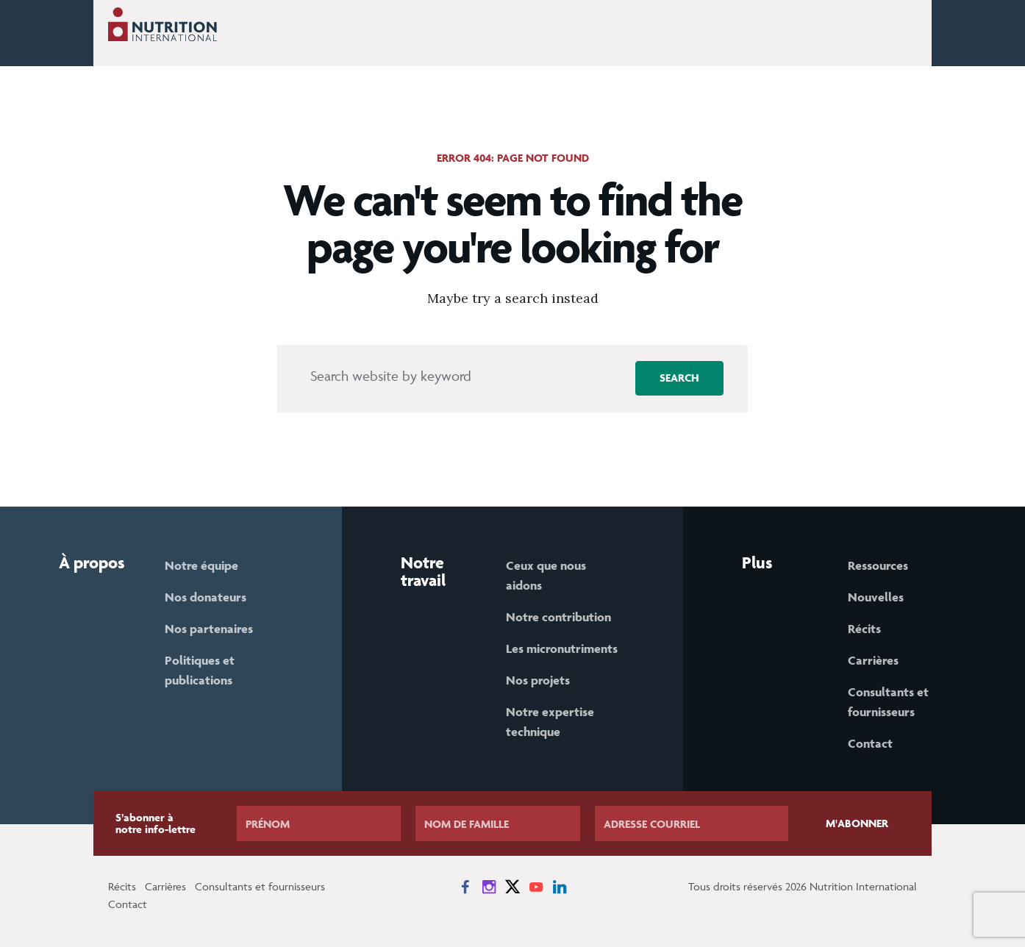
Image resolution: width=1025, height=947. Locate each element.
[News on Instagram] (489, 887)
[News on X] (512, 887)
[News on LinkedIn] (559, 887)
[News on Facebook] (465, 887)
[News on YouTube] (536, 887)
